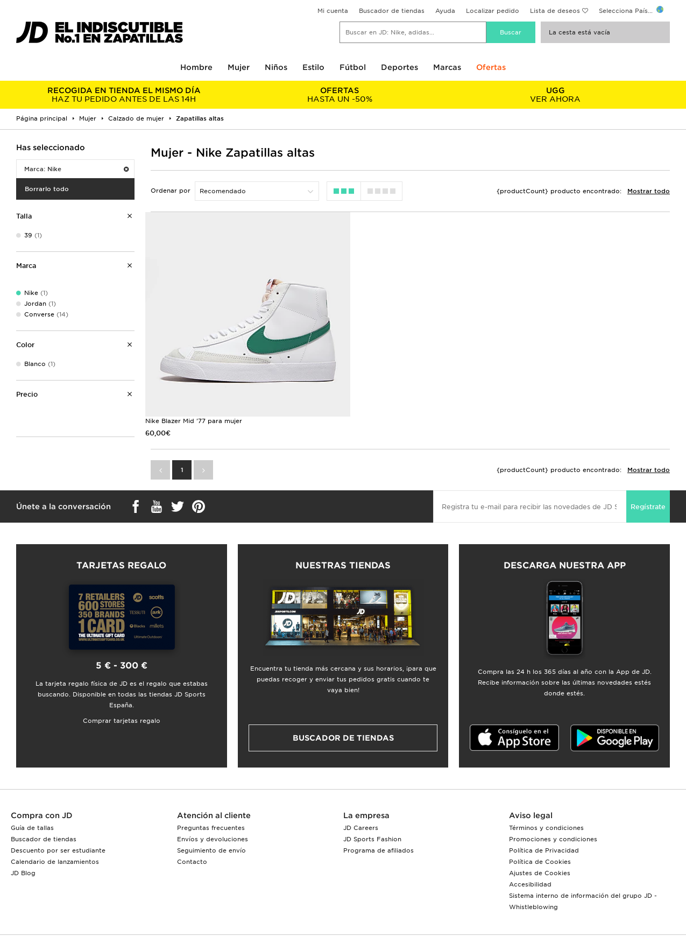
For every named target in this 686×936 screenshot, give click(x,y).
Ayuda (445, 11)
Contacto (192, 829)
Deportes (399, 67)
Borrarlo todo (47, 189)
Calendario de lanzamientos (55, 829)
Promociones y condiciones (553, 807)
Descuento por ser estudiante (58, 818)
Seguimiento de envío (211, 818)
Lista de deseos (555, 11)
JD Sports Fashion (372, 807)
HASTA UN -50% (340, 94)
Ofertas (491, 67)
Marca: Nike (76, 169)
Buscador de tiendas (392, 11)
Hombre (196, 67)
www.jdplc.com (162, 917)
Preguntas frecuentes (211, 795)
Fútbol (353, 67)
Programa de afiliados (378, 818)
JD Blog (23, 840)
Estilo (313, 67)
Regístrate (648, 475)
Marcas (447, 67)
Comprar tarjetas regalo (121, 688)
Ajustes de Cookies (539, 840)
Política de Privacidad (544, 818)
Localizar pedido (492, 11)
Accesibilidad (530, 852)
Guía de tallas (32, 795)
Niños (276, 67)
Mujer (239, 67)
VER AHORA (555, 94)
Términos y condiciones (546, 795)
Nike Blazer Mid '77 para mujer (193, 389)
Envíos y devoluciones (212, 807)
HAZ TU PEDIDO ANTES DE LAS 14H (124, 94)
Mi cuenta (332, 11)
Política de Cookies (540, 829)
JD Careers (360, 795)
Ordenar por (170, 190)
